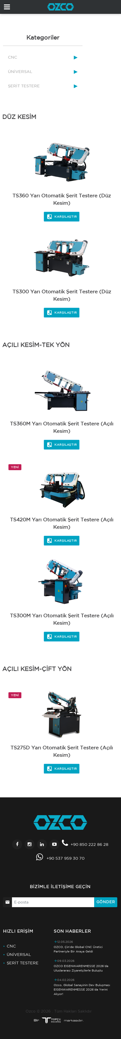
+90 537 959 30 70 (65, 858)
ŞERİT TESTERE (24, 86)
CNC (12, 57)
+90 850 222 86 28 (89, 844)
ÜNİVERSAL (20, 71)
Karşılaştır (61, 217)
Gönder (105, 902)
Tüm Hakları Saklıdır (73, 1011)
